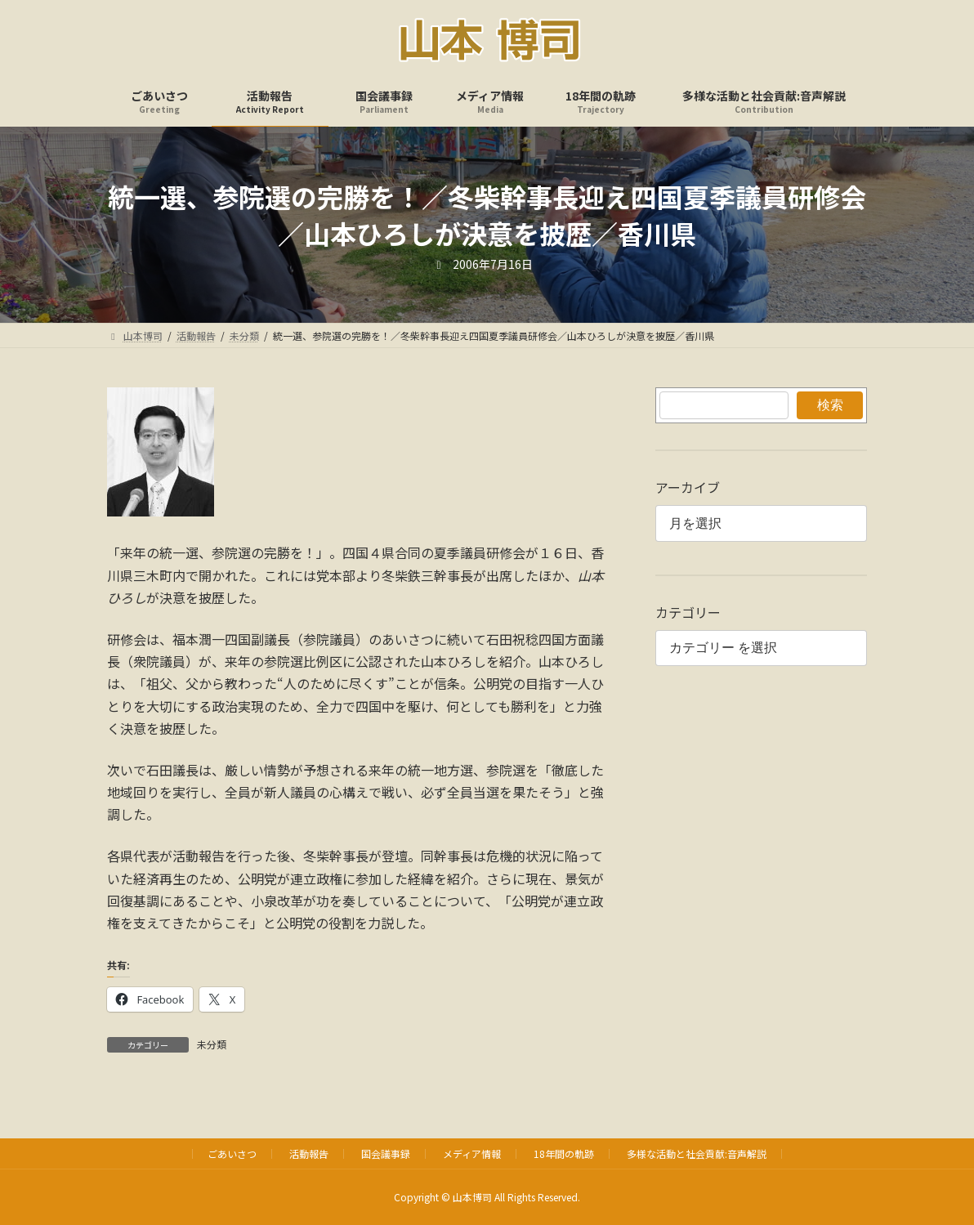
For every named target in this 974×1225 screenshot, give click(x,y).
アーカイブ (687, 487)
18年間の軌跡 (564, 1153)
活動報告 (308, 1153)
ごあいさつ (232, 1153)
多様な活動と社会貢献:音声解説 (696, 1153)
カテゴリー (688, 612)
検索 (829, 405)
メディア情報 (472, 1153)
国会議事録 (385, 1153)
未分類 (211, 1044)
